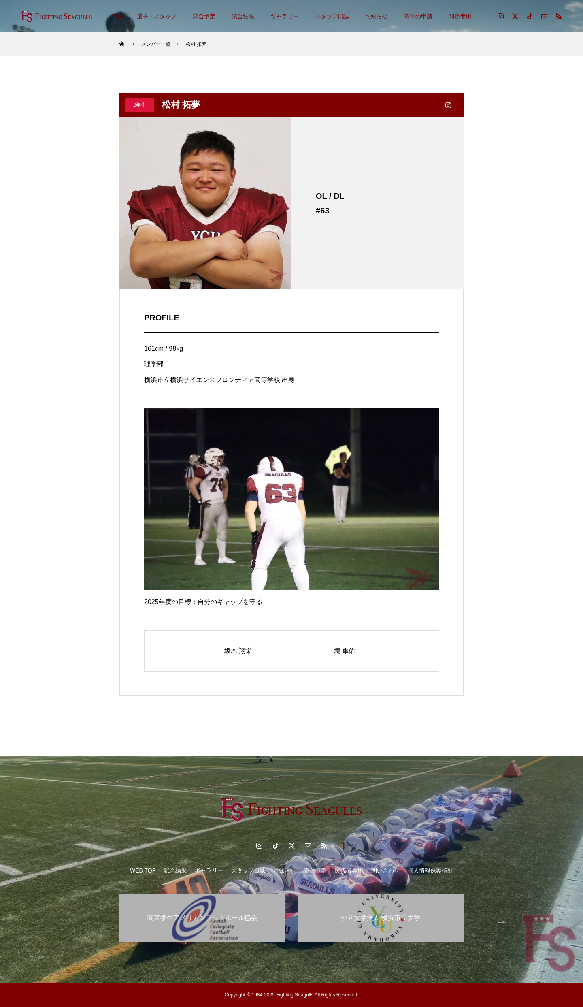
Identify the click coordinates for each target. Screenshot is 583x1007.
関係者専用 (349, 870)
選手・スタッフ (157, 16)
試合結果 (243, 16)
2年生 (139, 105)
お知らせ (376, 16)
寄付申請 (315, 870)
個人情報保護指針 (430, 870)
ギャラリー (284, 16)
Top (116, 16)
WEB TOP (143, 870)
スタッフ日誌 (332, 16)
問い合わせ (385, 870)
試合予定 (204, 16)
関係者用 (460, 16)
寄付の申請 (418, 16)
